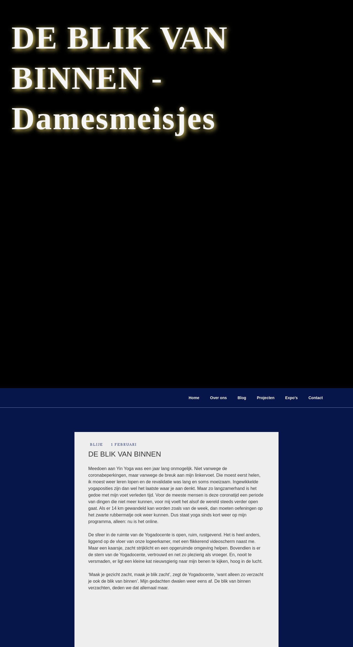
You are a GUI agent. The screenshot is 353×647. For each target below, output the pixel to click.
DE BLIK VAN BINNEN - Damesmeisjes (120, 78)
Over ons (218, 398)
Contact (315, 398)
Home (194, 398)
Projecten (265, 398)
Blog (241, 398)
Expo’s (291, 398)
